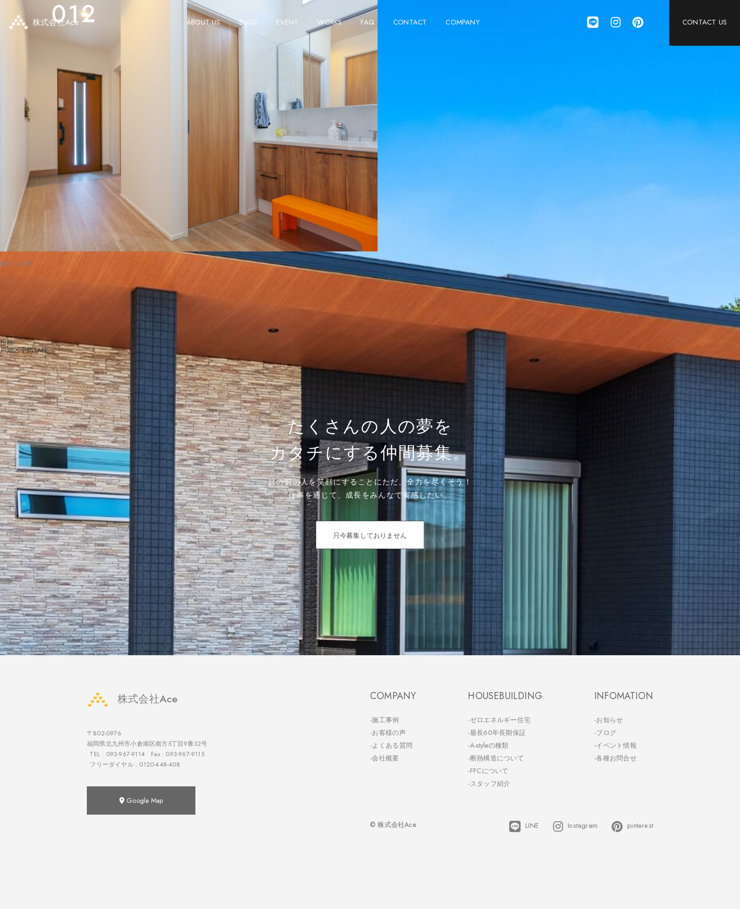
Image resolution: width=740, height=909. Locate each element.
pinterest (632, 826)
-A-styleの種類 (488, 745)
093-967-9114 (125, 754)
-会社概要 (384, 758)
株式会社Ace (132, 698)
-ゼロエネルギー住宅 (499, 720)
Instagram (575, 826)
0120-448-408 (159, 764)
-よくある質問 (391, 745)
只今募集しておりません (370, 535)
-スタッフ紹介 (489, 783)
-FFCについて (488, 771)
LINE (524, 826)
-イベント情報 (615, 745)
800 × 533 (16, 263)
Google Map (141, 800)
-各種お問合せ (615, 758)
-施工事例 (384, 720)
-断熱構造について (496, 758)
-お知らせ (608, 720)
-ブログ (605, 732)
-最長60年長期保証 (497, 732)
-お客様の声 (388, 732)
